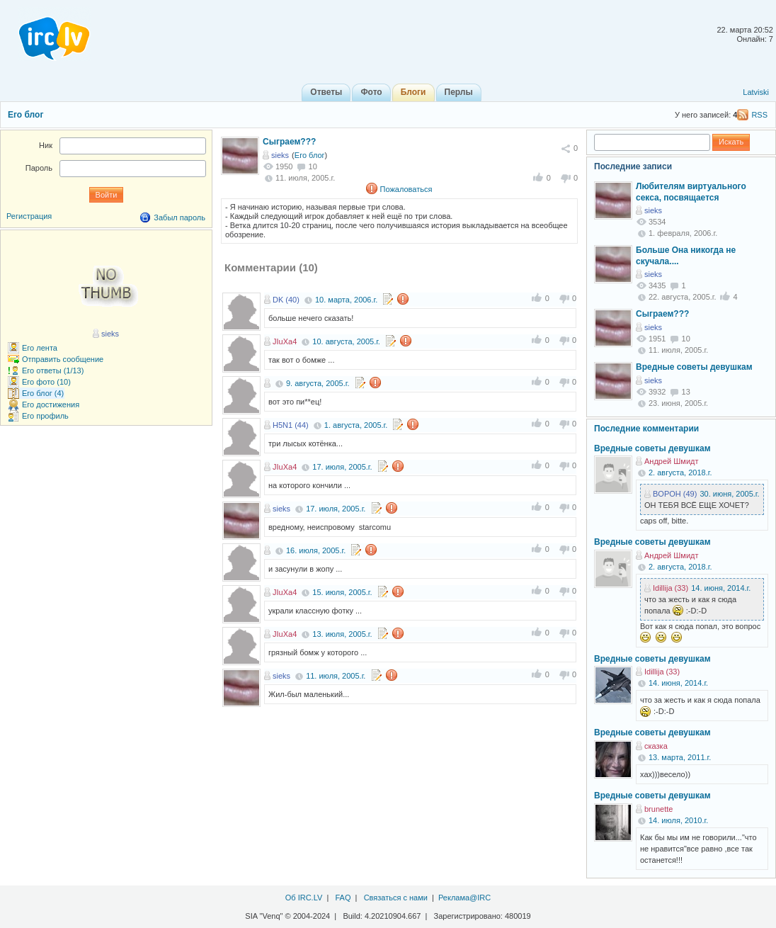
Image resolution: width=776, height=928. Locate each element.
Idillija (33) (670, 588)
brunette (658, 809)
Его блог (25, 115)
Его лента (39, 348)
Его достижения (50, 404)
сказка (656, 746)
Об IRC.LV (304, 897)
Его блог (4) (43, 393)
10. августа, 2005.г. (346, 341)
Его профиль (45, 416)
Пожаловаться (406, 189)
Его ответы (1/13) (53, 370)
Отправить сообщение (62, 359)
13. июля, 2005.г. (342, 634)
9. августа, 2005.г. (317, 383)
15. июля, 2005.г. (342, 592)
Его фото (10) (46, 382)
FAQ (342, 897)
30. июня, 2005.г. (729, 494)
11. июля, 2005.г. (335, 676)
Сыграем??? (289, 142)
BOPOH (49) (675, 494)
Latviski (756, 92)
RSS (759, 115)
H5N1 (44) (291, 425)
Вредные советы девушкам (694, 367)
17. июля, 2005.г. (342, 467)
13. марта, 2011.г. (680, 757)
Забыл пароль (179, 217)
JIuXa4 (285, 341)
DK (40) (286, 299)
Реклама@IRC (464, 897)
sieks (280, 155)
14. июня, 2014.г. (721, 588)
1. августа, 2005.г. (355, 425)
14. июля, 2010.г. (678, 820)
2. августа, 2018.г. (680, 472)
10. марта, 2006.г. (346, 299)
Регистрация (29, 216)
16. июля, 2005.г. (316, 550)
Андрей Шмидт (671, 461)
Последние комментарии (646, 429)
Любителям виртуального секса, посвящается (691, 192)
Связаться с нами (396, 897)
